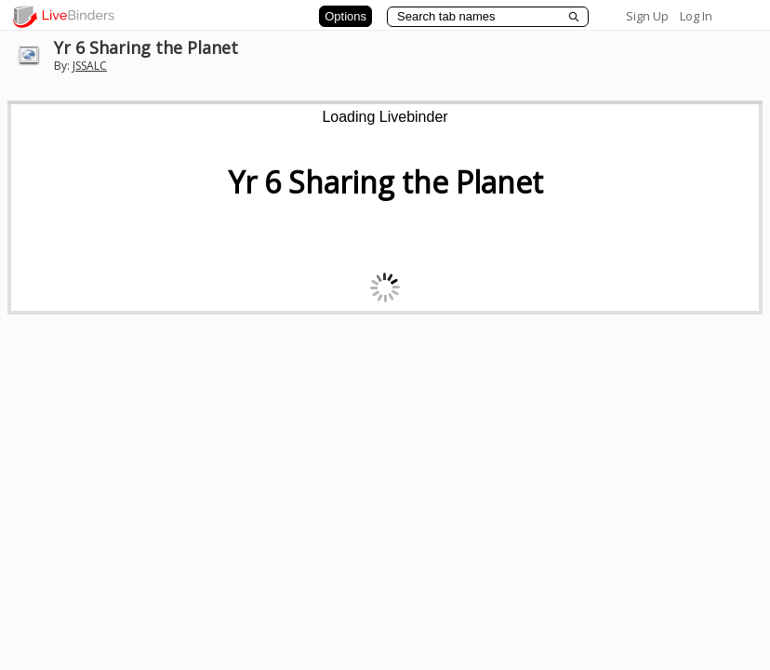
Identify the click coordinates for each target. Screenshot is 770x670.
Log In (696, 15)
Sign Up (647, 15)
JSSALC (90, 66)
